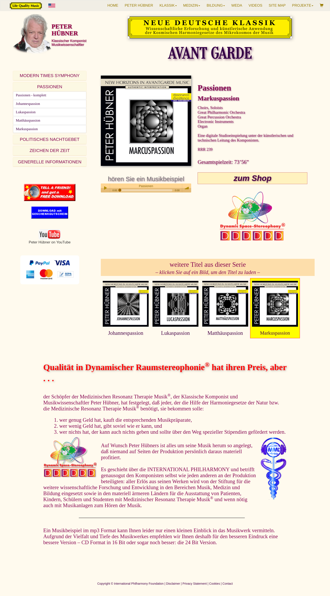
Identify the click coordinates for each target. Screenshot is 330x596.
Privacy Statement (194, 583)
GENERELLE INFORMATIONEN (49, 161)
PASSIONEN (49, 86)
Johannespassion (28, 104)
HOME (112, 5)
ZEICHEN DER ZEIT (50, 150)
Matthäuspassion (28, 120)
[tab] (49, 75)
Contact (227, 583)
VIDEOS (255, 5)
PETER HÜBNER (139, 5)
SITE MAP (277, 5)
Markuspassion (27, 129)
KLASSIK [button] (168, 5)
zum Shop (252, 178)
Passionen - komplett (31, 95)
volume (186, 187)
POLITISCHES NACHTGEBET (50, 139)
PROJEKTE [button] (302, 5)
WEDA (236, 5)
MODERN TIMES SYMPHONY (49, 75)
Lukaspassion (25, 112)
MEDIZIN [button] (191, 5)
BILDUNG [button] (216, 5)
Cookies (214, 583)
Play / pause (105, 187)
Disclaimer (173, 583)
